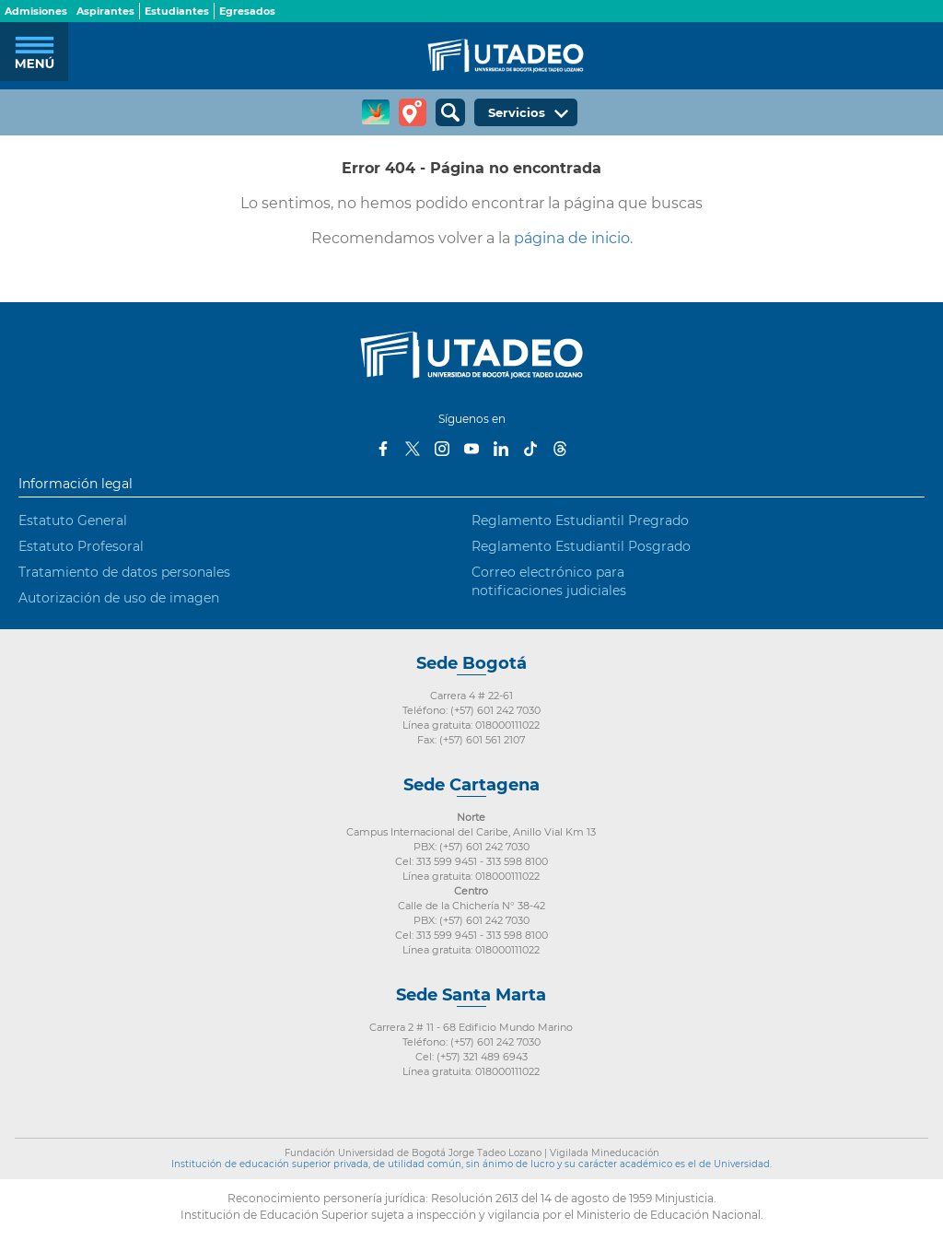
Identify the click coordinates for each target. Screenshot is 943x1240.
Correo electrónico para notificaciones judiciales (549, 581)
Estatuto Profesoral (81, 546)
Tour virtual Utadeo (412, 112)
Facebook (383, 448)
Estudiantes (177, 11)
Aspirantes (105, 11)
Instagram (442, 448)
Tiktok (530, 448)
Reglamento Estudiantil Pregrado (580, 520)
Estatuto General (72, 520)
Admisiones (36, 11)
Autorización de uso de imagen (118, 598)
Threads (560, 448)
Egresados (247, 11)
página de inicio (572, 238)
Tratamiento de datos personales (124, 572)
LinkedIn (501, 448)
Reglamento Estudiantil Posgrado (581, 546)
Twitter (412, 448)
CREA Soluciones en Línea (376, 112)
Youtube (471, 448)
